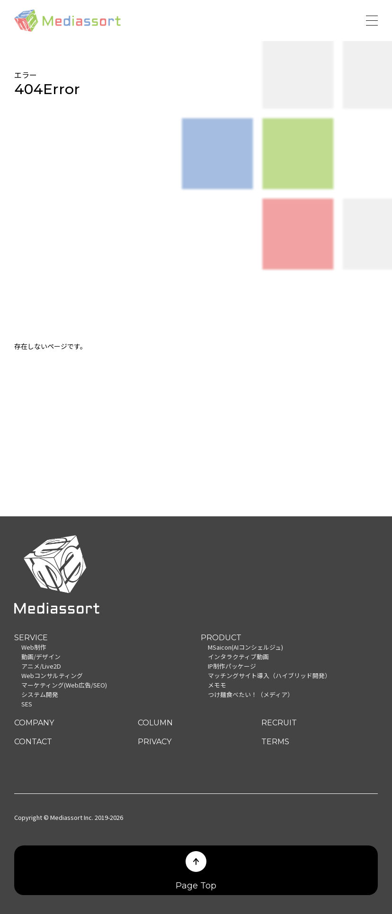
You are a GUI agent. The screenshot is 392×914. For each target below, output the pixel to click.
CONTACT (33, 741)
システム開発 (39, 694)
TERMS (275, 741)
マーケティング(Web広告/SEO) (64, 684)
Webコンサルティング (52, 675)
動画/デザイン (41, 656)
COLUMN (155, 722)
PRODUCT (221, 637)
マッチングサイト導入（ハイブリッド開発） (269, 675)
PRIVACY (154, 741)
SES (26, 703)
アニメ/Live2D (41, 666)
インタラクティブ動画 (238, 656)
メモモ (217, 684)
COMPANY (34, 722)
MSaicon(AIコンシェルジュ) (245, 647)
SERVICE (31, 637)
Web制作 (33, 647)
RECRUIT (279, 722)
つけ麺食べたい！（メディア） (251, 694)
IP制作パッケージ (232, 666)
